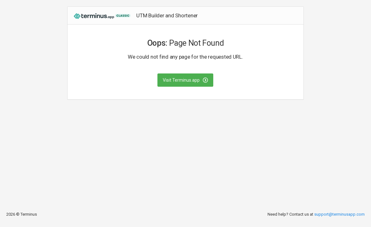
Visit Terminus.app (185, 80)
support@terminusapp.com (339, 214)
